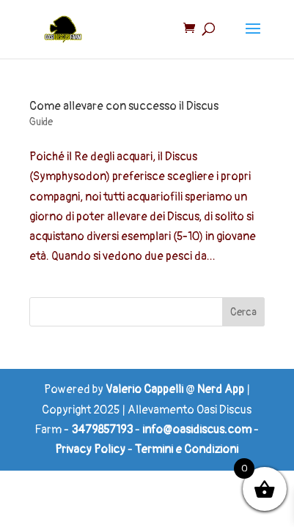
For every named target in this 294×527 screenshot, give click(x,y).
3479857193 (102, 429)
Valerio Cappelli (144, 389)
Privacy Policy (90, 449)
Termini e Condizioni (186, 449)
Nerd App (220, 389)
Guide (41, 122)
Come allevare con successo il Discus (123, 106)
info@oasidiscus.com (196, 429)
